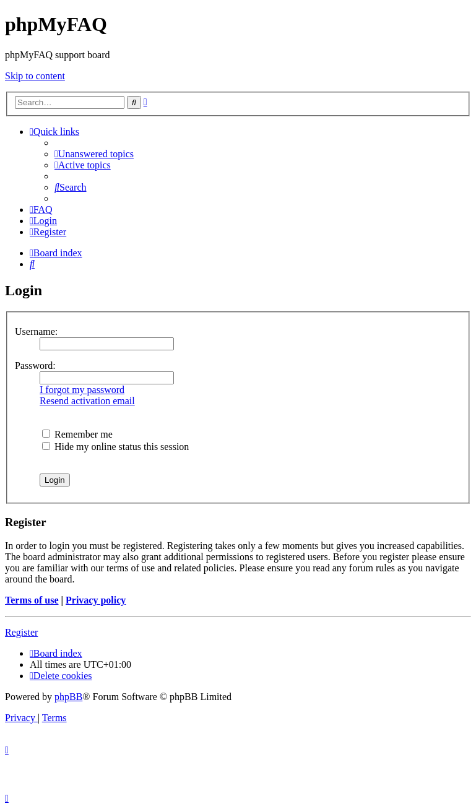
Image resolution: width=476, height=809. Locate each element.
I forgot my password (82, 389)
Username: (36, 331)
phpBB (68, 696)
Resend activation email (87, 401)
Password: (35, 365)
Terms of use (32, 600)
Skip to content (35, 76)
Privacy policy (96, 600)
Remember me (77, 434)
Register (21, 632)
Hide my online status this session (115, 446)
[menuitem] (94, 154)
